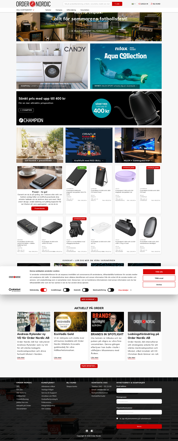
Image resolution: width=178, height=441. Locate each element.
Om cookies (46, 408)
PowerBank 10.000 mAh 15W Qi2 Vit (100, 249)
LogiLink (94, 195)
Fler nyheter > (89, 373)
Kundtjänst (48, 382)
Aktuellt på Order (23, 405)
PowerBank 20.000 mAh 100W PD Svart (50, 249)
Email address (121, 386)
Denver (20, 246)
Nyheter (48, 10)
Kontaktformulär (98, 396)
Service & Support (49, 393)
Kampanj (59, 10)
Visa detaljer (123, 436)
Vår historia (21, 393)
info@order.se (103, 389)
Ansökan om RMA (49, 396)
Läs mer (21, 297)
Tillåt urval (159, 425)
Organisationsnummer (124, 408)
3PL (18, 386)
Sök (117, 4)
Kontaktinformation (100, 393)
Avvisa (159, 431)
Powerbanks (40, 215)
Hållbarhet (20, 396)
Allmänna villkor (48, 386)
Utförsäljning (71, 10)
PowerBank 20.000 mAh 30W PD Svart (149, 198)
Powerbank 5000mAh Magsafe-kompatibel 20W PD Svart (76, 198)
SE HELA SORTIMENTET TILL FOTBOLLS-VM (90, 38)
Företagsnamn (122, 397)
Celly (117, 195)
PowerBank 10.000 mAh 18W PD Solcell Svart (100, 198)
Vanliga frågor (47, 389)
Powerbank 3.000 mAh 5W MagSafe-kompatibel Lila (124, 198)
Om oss (19, 389)
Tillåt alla (159, 418)
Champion (69, 195)
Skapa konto (72, 386)
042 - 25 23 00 (105, 386)
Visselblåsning (22, 399)
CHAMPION (27, 117)
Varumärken (84, 10)
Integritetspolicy (48, 405)
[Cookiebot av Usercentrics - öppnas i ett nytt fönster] (15, 436)
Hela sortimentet (25, 10)
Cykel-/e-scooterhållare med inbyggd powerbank (75, 249)
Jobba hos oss (22, 402)
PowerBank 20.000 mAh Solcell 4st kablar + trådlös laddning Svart (26, 249)
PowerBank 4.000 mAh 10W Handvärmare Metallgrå (149, 249)
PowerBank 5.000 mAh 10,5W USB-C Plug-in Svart (125, 249)
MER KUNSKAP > (89, 306)
